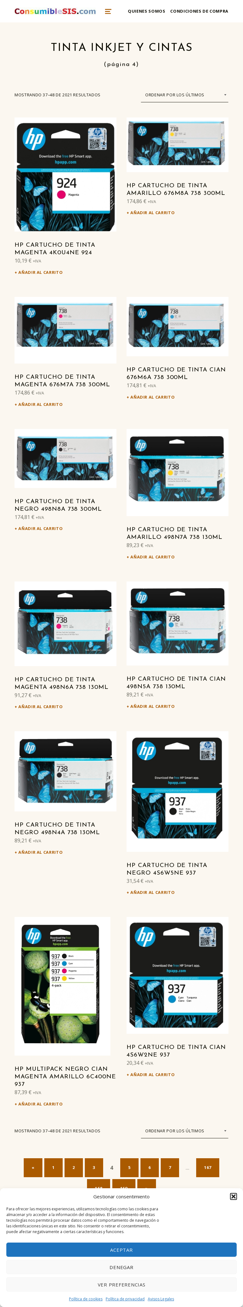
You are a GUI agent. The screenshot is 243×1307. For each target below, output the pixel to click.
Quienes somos (146, 11)
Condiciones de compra (199, 11)
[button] (233, 1196)
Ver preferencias (122, 1284)
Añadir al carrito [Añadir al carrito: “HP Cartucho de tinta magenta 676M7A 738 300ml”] (40, 404)
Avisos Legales (161, 1299)
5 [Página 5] (129, 1167)
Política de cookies (86, 1299)
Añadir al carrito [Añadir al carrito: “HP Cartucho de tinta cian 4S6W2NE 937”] (152, 1074)
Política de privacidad (125, 1299)
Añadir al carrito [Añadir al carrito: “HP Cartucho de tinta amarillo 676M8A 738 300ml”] (152, 212)
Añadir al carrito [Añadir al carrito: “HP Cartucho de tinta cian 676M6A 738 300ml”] (152, 397)
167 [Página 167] (207, 1167)
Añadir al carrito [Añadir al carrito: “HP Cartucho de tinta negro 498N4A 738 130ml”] (40, 852)
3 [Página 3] (94, 1167)
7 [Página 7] (170, 1167)
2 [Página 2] (73, 1167)
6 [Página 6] (149, 1167)
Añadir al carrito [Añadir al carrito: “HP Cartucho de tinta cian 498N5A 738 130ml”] (152, 706)
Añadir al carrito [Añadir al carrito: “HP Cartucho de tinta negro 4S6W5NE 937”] (152, 892)
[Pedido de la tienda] (184, 94)
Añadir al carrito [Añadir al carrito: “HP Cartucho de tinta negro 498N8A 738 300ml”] (40, 528)
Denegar (121, 1267)
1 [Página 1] (53, 1167)
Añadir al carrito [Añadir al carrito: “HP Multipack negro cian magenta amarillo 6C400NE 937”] (40, 1104)
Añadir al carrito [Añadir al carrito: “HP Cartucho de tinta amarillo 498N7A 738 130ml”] (152, 557)
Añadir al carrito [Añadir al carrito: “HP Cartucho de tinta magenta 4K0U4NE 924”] (40, 272)
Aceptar (121, 1250)
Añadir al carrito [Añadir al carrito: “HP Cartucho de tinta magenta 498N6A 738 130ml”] (40, 706)
